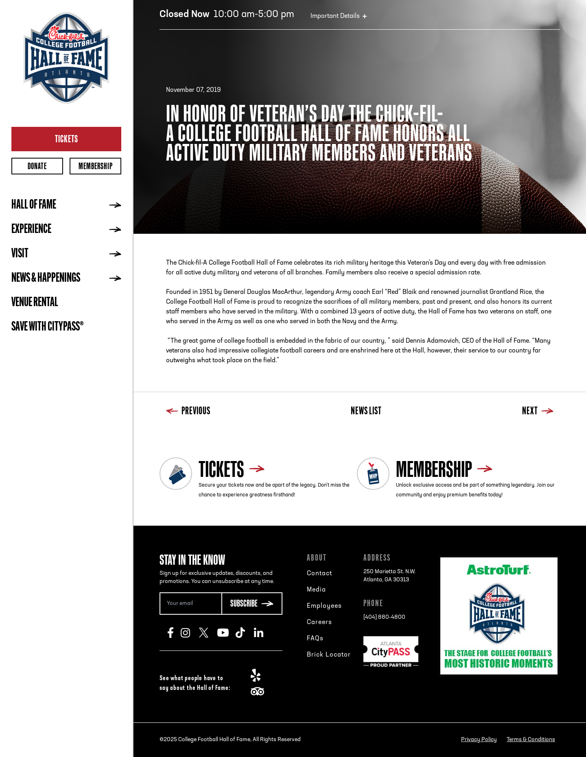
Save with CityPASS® (47, 327)
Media (316, 590)
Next (537, 412)
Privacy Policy (479, 740)
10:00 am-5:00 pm (227, 15)
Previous (188, 412)
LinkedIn (263, 632)
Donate (37, 166)
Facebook (174, 632)
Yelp (260, 675)
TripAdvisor (260, 691)
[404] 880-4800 (384, 617)
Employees (324, 606)
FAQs (315, 638)
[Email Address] (190, 603)
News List (366, 412)
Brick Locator (329, 655)
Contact (319, 573)
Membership (96, 166)
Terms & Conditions (531, 740)
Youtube (226, 632)
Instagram (190, 632)
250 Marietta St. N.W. (389, 576)
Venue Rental (34, 302)
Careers (319, 622)
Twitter (208, 632)
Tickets (66, 138)
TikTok (245, 632)
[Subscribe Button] (251, 603)
